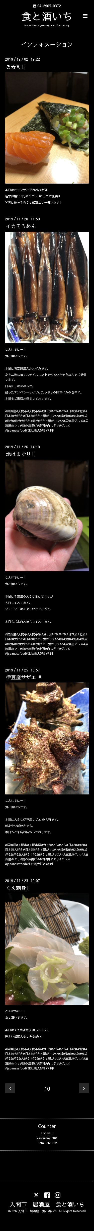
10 (47, 1088)
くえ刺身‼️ (18, 887)
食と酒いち (47, 16)
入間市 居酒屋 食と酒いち (47, 1204)
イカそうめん (21, 226)
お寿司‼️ (16, 66)
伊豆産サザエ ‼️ (24, 677)
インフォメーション (47, 44)
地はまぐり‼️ (21, 454)
